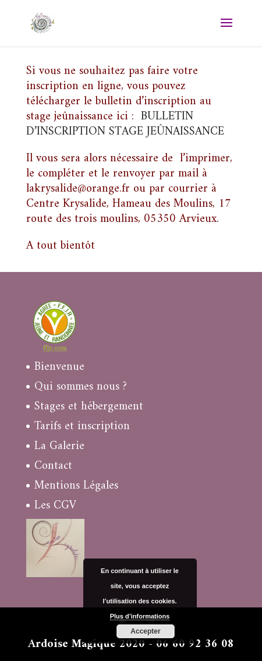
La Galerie (59, 446)
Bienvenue (59, 367)
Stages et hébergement (88, 407)
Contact (53, 466)
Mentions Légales (76, 486)
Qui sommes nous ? (80, 387)
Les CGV (55, 506)
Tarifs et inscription (82, 426)
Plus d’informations (140, 616)
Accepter (145, 631)
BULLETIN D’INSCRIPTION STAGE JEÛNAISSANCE (125, 124)
